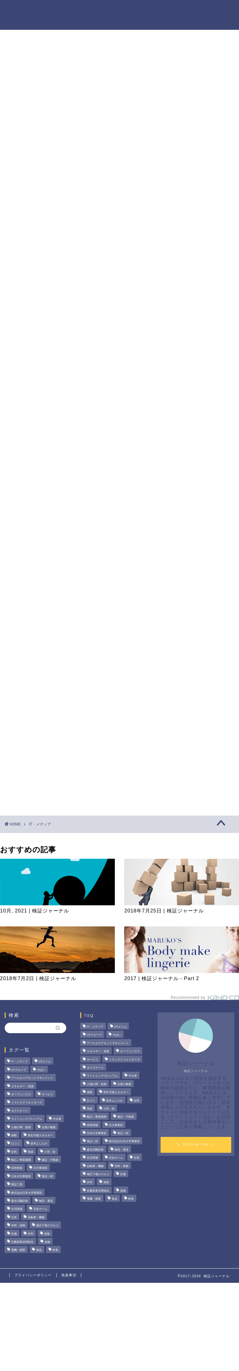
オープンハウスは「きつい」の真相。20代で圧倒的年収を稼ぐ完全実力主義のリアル (203, 332)
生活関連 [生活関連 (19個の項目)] (16, 1209)
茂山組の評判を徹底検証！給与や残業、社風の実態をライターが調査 (202, 292)
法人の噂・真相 (71, 9)
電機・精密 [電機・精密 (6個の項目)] (18, 1250)
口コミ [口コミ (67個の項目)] (15, 1143)
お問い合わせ (104, 22)
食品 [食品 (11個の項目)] (39, 1250)
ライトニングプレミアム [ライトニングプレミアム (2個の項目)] (26, 1118)
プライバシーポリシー (33, 1275)
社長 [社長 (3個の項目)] (14, 1217)
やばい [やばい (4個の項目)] (41, 1069)
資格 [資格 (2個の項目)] (47, 1233)
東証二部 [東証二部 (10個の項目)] (16, 1184)
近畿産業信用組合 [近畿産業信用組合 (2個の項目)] (22, 1241)
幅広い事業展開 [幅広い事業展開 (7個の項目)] (21, 1159)
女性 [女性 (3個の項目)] (14, 1151)
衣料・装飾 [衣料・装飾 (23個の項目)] (18, 1225)
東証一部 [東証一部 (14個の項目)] (47, 1176)
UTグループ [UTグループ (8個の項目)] (18, 1069)
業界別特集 (66, 22)
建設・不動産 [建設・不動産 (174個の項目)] (50, 1159)
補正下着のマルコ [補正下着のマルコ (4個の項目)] (47, 1225)
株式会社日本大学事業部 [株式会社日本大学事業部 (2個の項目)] (26, 1192)
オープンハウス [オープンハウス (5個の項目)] (21, 1094)
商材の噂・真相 (116, 9)
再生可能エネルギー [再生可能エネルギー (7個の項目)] (40, 1135)
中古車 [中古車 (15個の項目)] (57, 1118)
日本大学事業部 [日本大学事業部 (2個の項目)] (21, 1176)
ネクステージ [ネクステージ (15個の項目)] (19, 1110)
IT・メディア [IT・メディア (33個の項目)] (19, 1061)
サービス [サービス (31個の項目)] (47, 1094)
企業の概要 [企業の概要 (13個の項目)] (49, 1127)
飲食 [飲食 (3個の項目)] (55, 1250)
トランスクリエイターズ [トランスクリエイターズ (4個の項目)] (26, 1102)
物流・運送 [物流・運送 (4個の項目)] (46, 1200)
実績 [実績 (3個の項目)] (30, 1151)
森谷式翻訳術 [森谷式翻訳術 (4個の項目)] (19, 1200)
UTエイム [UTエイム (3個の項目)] (45, 1061)
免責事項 (68, 1275)
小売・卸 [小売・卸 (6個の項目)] (49, 1151)
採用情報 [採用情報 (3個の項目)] (16, 1168)
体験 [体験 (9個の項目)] (14, 1135)
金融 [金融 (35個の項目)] (47, 1241)
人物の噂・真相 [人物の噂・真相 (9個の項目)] (21, 1127)
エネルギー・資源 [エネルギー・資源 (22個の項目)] (22, 1086)
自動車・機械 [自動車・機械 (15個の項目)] (36, 1217)
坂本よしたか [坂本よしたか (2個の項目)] (38, 1143)
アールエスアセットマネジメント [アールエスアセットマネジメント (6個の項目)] (32, 1077)
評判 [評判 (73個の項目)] (30, 1233)
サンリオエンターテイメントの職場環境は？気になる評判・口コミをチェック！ (202, 376)
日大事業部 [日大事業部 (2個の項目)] (40, 1168)
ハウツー (197, 9)
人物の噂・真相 (160, 9)
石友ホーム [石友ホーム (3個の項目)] (40, 1209)
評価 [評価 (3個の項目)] (14, 1233)
